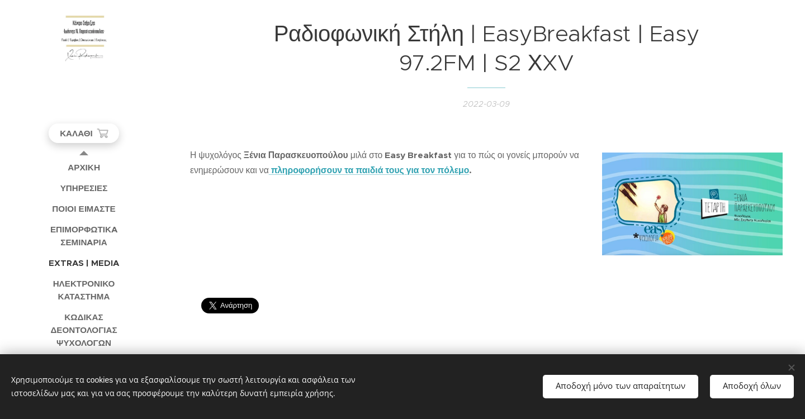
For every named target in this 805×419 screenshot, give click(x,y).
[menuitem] (83, 167)
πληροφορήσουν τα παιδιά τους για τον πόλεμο (370, 169)
